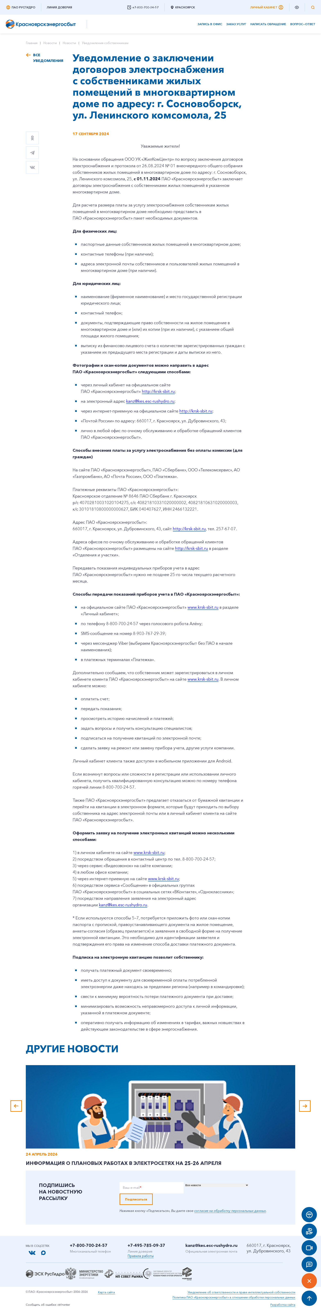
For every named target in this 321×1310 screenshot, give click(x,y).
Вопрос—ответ (302, 24)
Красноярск (182, 7)
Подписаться (136, 1199)
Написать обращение (268, 24)
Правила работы (141, 1256)
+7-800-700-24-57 (88, 1245)
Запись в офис (210, 24)
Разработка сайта (282, 1305)
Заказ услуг (236, 24)
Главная (31, 43)
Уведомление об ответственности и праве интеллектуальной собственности (241, 1292)
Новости (50, 43)
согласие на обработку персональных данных (230, 1211)
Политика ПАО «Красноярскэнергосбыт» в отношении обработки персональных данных (234, 1297)
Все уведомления (46, 58)
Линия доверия (59, 7)
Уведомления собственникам (105, 43)
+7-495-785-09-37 (146, 1245)
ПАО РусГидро (20, 7)
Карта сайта (106, 1292)
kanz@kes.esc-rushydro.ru (211, 1245)
